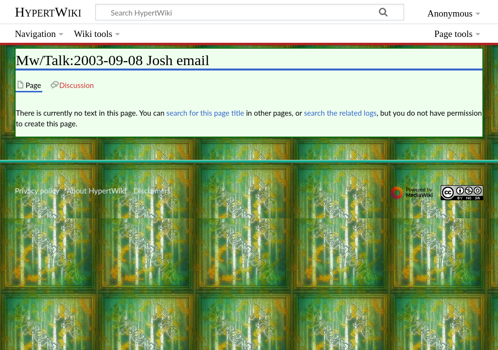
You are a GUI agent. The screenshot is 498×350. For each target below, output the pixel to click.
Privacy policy (37, 190)
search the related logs (340, 112)
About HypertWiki (96, 190)
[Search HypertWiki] (250, 12)
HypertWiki (48, 11)
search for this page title (205, 112)
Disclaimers (152, 190)
